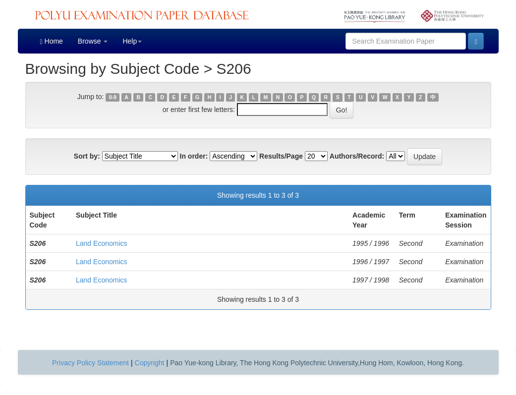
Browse (93, 41)
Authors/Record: (357, 156)
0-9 (112, 97)
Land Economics (101, 243)
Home (51, 41)
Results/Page (281, 156)
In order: (194, 156)
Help (132, 41)
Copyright (150, 363)
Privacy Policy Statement (90, 363)
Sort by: (87, 156)
